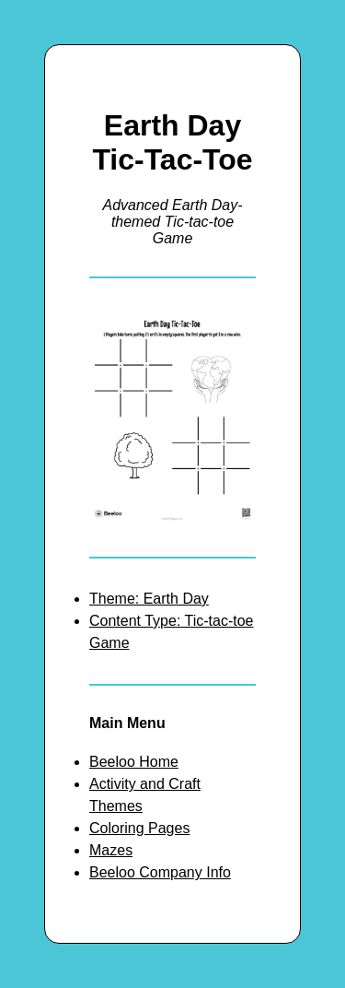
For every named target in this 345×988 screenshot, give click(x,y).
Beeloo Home (133, 762)
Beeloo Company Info (160, 872)
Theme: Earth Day (149, 598)
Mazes (110, 850)
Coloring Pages (139, 828)
